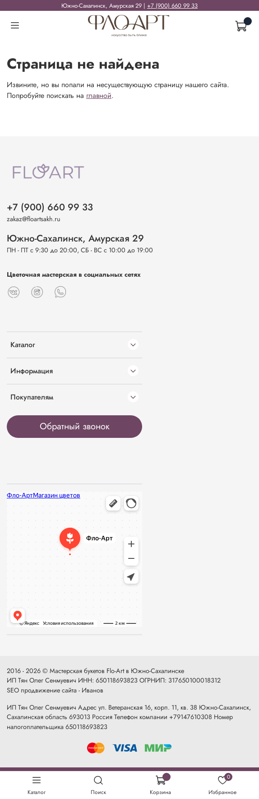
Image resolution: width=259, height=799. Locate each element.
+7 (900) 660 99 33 (172, 5)
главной (98, 95)
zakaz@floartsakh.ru (33, 218)
